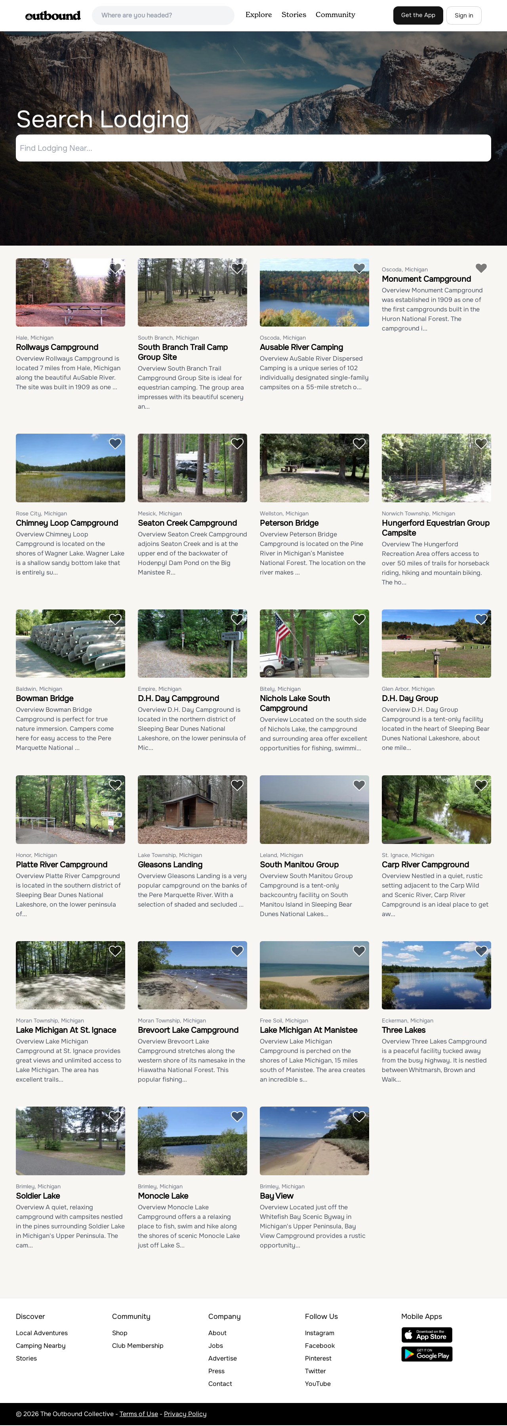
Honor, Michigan (36, 855)
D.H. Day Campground (178, 700)
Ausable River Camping (301, 349)
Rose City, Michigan (41, 514)
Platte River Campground (61, 866)
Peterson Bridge (289, 524)
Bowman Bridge (44, 700)
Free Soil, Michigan (284, 1021)
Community (335, 15)
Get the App (418, 15)
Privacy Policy (185, 1415)
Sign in (464, 15)
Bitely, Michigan (280, 690)
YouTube (318, 1384)
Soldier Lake (38, 1197)
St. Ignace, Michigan (408, 855)
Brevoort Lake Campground (188, 1031)
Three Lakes (403, 1031)
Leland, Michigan (281, 855)
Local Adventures (42, 1334)
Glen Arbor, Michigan (408, 690)
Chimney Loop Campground (67, 524)
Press (216, 1372)
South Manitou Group (299, 866)
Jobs (215, 1346)
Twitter (315, 1372)
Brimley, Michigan (38, 1187)
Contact (220, 1384)
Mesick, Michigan (160, 514)
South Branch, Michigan (168, 338)
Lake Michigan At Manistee (308, 1031)
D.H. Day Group (410, 700)
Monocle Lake (163, 1197)
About (217, 1334)
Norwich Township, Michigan (418, 514)
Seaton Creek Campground (187, 524)
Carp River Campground (425, 866)
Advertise (222, 1359)
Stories (294, 15)
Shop (120, 1334)
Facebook (320, 1346)
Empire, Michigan (159, 690)
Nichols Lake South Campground (295, 705)
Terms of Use (139, 1415)
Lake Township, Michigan (170, 855)
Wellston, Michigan (284, 514)
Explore (259, 15)
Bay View (277, 1197)
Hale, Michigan (34, 338)
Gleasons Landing (170, 866)
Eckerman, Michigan (407, 1021)
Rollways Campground (57, 349)
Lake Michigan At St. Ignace (66, 1031)
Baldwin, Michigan (39, 690)
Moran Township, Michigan (50, 1021)
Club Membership (138, 1346)
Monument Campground (426, 280)
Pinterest (318, 1359)
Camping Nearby (41, 1346)
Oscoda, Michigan (283, 338)
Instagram (319, 1334)
